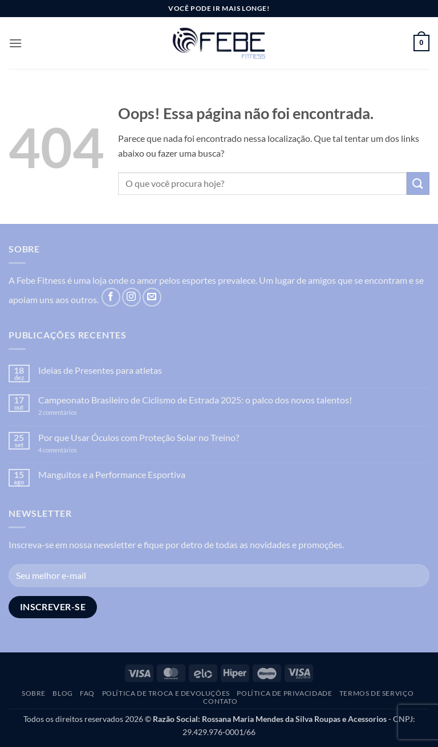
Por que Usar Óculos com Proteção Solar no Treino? (138, 437)
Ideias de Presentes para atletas (100, 370)
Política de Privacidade (284, 693)
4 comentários (70, 450)
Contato (220, 701)
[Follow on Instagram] (131, 297)
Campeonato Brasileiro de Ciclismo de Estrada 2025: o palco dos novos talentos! (195, 399)
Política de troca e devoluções (166, 693)
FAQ (87, 693)
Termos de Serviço (376, 693)
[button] (15, 43)
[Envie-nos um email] (152, 297)
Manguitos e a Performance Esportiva (111, 474)
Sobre (34, 693)
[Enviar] (418, 183)
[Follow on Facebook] (111, 297)
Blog (62, 693)
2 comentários (75, 412)
